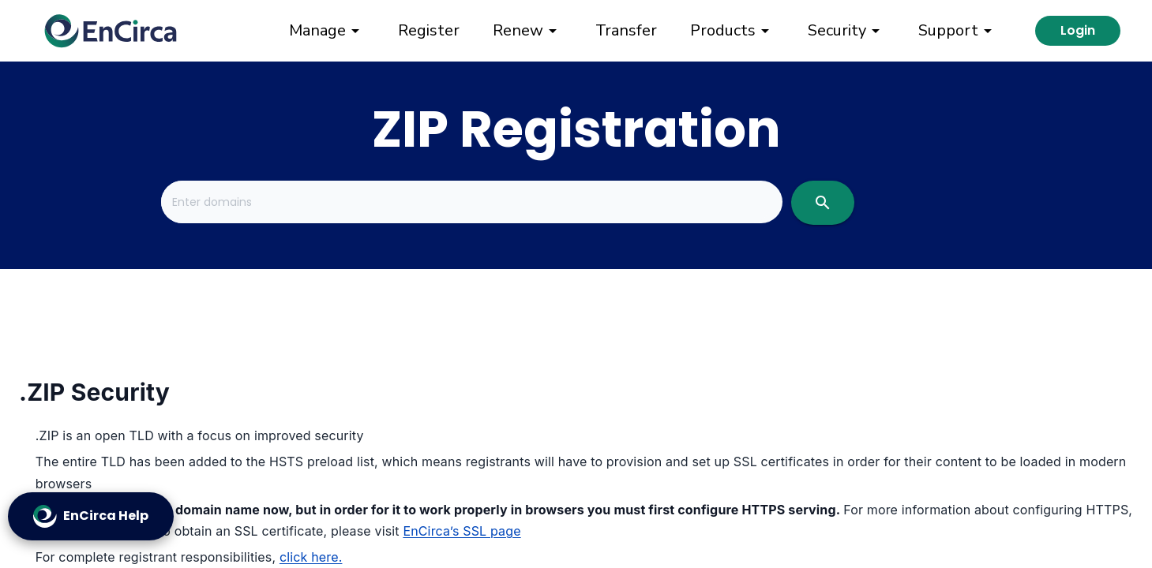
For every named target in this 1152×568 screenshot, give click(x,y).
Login (1077, 30)
